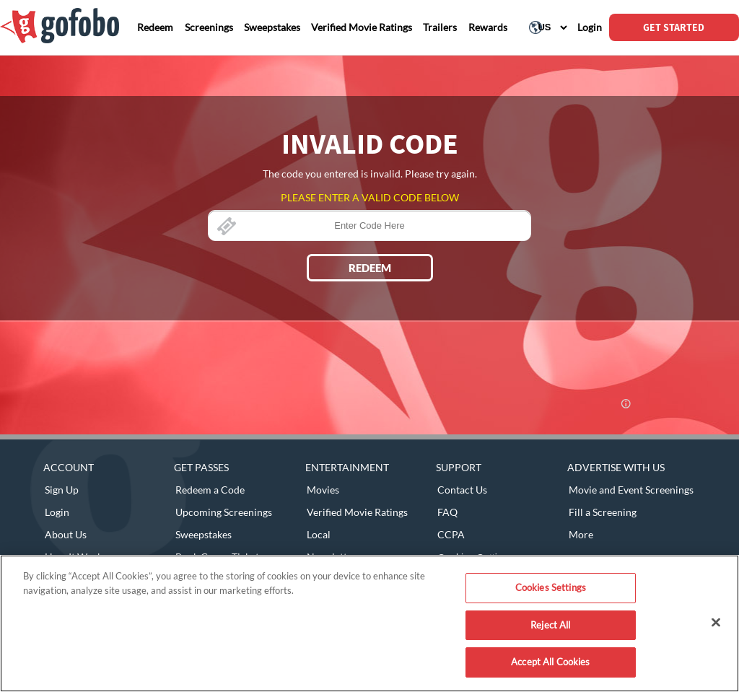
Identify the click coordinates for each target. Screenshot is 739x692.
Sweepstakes (203, 534)
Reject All (550, 625)
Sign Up (62, 489)
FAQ (447, 512)
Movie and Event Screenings (631, 489)
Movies (323, 489)
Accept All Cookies (550, 661)
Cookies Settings (550, 587)
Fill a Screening (603, 512)
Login (57, 512)
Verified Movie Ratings (357, 512)
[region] (369, 623)
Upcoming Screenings (223, 512)
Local (319, 534)
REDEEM (370, 267)
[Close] (716, 623)
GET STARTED (673, 27)
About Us (66, 534)
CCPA (451, 534)
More (581, 534)
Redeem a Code (210, 489)
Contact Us (462, 489)
